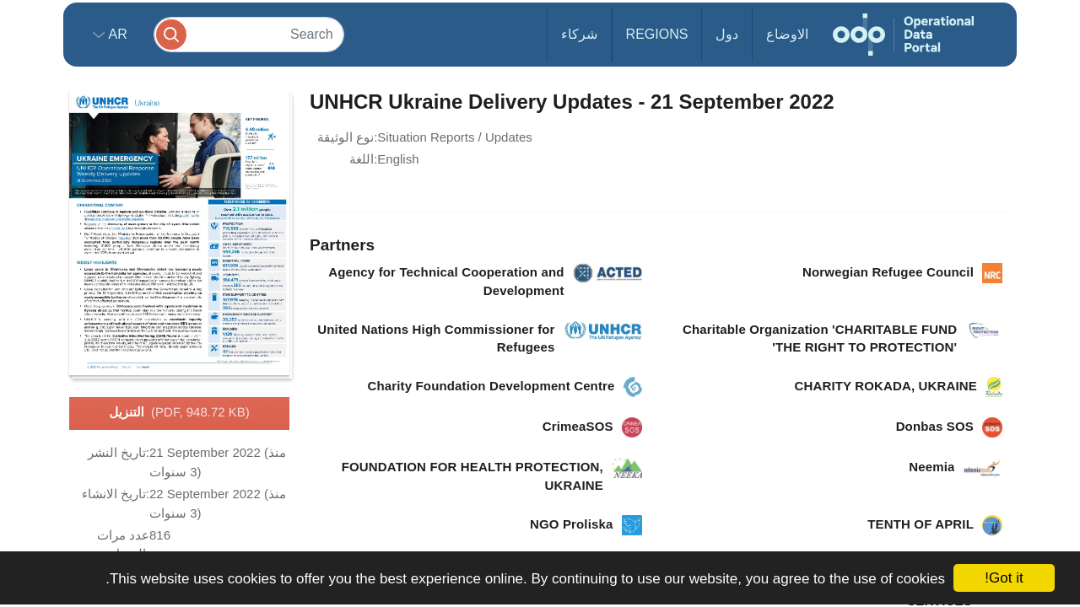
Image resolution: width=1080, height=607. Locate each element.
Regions (657, 34)
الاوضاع (787, 34)
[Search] (249, 34)
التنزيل (179, 413)
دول (727, 34)
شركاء (579, 34)
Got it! (1004, 578)
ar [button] (116, 34)
